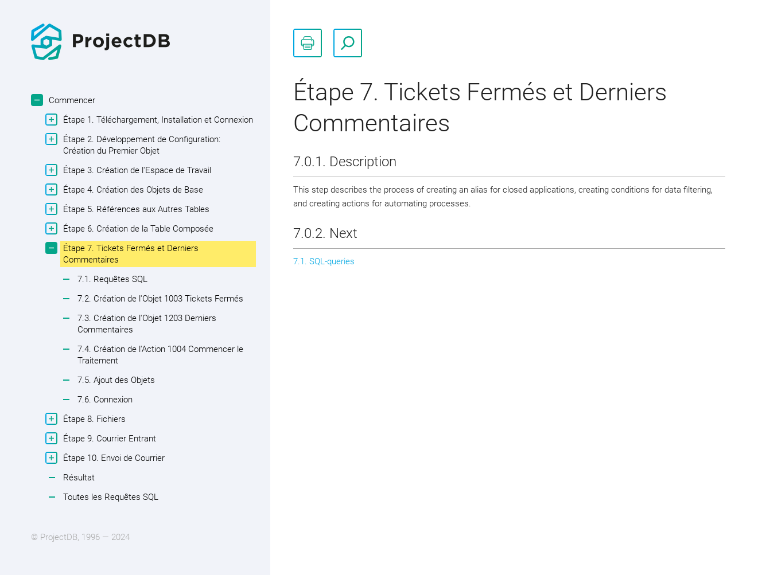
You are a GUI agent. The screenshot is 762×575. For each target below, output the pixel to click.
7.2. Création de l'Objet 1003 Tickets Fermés (160, 299)
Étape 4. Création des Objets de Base (131, 189)
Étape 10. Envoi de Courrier (112, 458)
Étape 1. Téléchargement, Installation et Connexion (156, 120)
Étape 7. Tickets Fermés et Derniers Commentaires (129, 253)
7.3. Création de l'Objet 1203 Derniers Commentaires (146, 324)
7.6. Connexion (105, 399)
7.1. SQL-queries (324, 261)
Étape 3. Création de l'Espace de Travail (135, 170)
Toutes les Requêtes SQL (110, 497)
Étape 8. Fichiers (93, 419)
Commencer (70, 100)
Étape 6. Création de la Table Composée (136, 228)
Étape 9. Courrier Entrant (108, 438)
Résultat (79, 477)
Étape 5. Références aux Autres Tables (134, 209)
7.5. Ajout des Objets (116, 380)
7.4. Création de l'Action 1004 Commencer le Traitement (160, 355)
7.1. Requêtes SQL (112, 279)
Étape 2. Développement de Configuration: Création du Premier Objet (140, 144)
